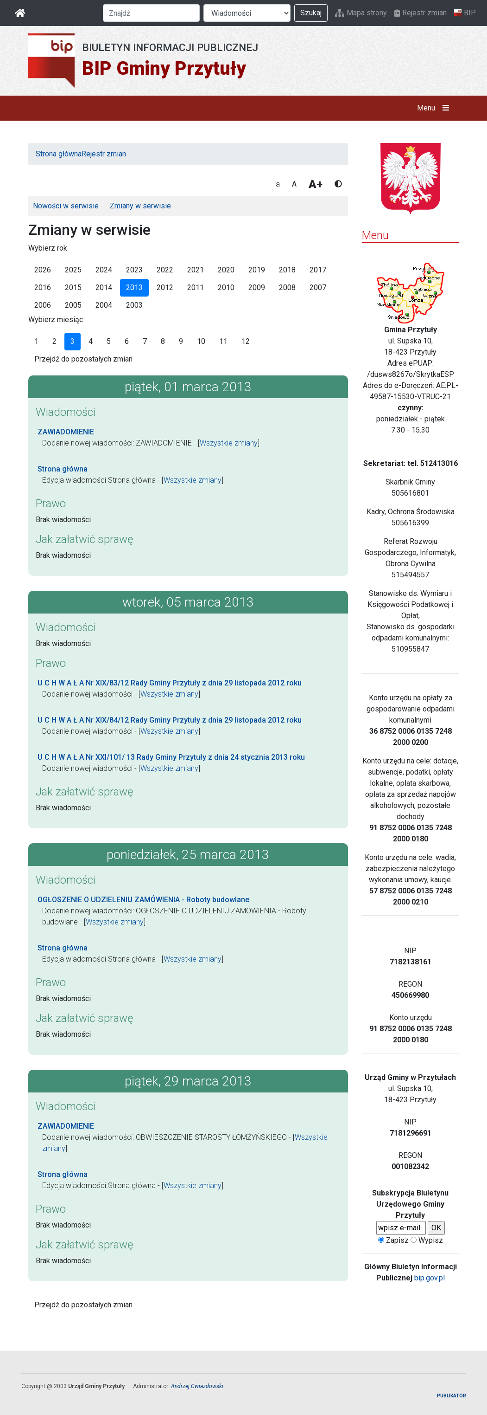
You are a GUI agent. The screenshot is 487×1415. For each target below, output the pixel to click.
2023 (134, 269)
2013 (134, 287)
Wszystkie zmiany (229, 443)
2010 (226, 287)
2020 (226, 269)
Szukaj (311, 12)
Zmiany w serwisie (140, 205)
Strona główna (59, 153)
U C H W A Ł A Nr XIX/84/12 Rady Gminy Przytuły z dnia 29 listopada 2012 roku (170, 720)
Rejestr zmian (420, 12)
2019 (256, 269)
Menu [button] (435, 108)
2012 (165, 287)
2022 (165, 269)
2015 (73, 287)
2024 (103, 269)
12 (245, 341)
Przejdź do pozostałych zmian (83, 359)
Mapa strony (361, 12)
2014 (103, 287)
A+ (316, 184)
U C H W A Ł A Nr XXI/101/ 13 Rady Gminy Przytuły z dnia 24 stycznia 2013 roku (171, 757)
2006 (42, 305)
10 (201, 341)
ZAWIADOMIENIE (66, 431)
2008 (287, 287)
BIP (465, 13)
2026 (42, 269)
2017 (318, 269)
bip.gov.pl (429, 1277)
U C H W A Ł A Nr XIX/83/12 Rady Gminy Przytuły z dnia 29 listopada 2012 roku (170, 682)
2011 (195, 287)
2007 (318, 287)
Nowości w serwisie (66, 205)
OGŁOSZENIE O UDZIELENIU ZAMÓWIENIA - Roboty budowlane (143, 899)
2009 (256, 287)
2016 (42, 287)
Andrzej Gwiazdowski (197, 1386)
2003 (134, 305)
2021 (195, 269)
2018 (287, 269)
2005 (73, 305)
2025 (73, 269)
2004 (103, 305)
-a (276, 184)
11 (223, 341)
